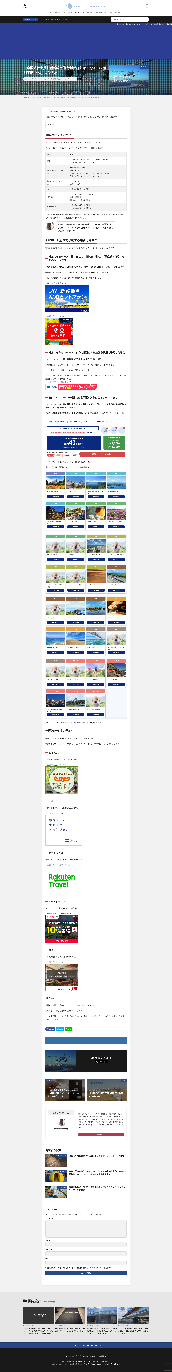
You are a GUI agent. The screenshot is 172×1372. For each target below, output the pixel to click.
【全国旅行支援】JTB (54, 962)
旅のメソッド (79, 12)
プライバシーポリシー (88, 1356)
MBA (56, 19)
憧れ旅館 (89, 12)
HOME (27, 97)
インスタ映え (64, 19)
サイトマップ (71, 1356)
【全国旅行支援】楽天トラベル (57, 865)
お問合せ (102, 1356)
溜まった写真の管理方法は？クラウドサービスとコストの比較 (96, 1156)
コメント (49, 1218)
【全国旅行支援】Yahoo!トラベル (58, 913)
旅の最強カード (59, 12)
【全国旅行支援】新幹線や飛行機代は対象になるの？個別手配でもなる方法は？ (76, 97)
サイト (47, 1258)
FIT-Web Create (94, 1364)
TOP (50, 12)
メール (48, 1249)
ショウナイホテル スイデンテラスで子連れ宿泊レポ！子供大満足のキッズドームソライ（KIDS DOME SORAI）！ (102, 1330)
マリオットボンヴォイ (46, 19)
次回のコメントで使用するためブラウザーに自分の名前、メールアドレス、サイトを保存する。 (80, 1268)
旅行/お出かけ (101, 12)
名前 (47, 1240)
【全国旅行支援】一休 (54, 813)
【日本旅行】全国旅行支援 (55, 283)
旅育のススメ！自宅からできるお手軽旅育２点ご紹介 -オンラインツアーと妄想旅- (97, 1188)
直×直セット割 (79, 722)
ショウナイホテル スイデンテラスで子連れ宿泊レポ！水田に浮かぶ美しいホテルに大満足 (133, 1330)
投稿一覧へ (100, 1134)
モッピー (73, 19)
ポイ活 (70, 12)
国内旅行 (55, 79)
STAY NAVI (49, 404)
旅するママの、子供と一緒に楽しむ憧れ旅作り (92, 1361)
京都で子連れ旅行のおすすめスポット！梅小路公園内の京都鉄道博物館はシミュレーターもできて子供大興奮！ (97, 1173)
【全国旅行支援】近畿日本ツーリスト (60, 382)
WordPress (115, 1364)
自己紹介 (118, 12)
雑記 (111, 12)
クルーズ (80, 19)
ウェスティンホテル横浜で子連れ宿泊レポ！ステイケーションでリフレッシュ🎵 (70, 1330)
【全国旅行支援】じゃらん (55, 765)
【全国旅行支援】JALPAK (55, 316)
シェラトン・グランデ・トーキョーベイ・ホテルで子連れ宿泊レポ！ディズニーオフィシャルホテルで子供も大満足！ (38, 1330)
